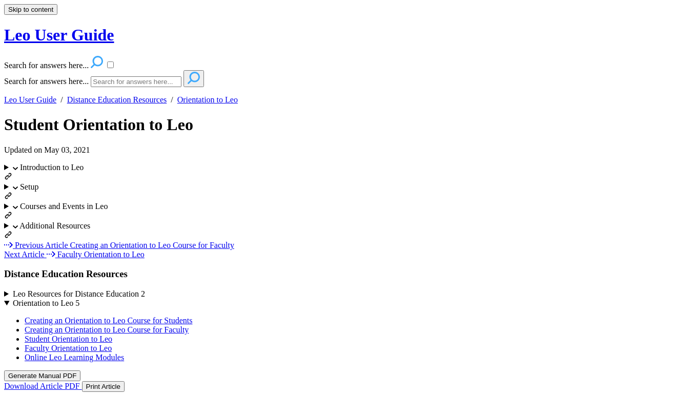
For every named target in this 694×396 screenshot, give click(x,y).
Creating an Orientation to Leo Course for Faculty (107, 329)
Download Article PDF (43, 386)
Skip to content (30, 9)
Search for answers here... (46, 81)
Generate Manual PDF (42, 376)
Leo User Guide (30, 99)
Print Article (103, 386)
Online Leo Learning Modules (74, 357)
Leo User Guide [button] (59, 35)
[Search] (136, 81)
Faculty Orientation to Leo (68, 348)
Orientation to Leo (207, 99)
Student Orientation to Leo (98, 124)
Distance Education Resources (117, 99)
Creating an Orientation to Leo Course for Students (108, 320)
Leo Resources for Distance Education (79, 293)
